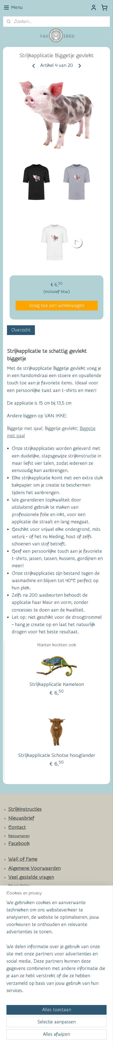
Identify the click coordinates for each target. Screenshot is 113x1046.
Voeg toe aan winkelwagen (56, 305)
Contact (17, 827)
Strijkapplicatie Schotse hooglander (56, 755)
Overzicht (21, 329)
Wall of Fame (22, 859)
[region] (56, 949)
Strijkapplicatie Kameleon (57, 684)
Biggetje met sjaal (24, 428)
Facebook (19, 843)
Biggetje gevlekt (61, 428)
